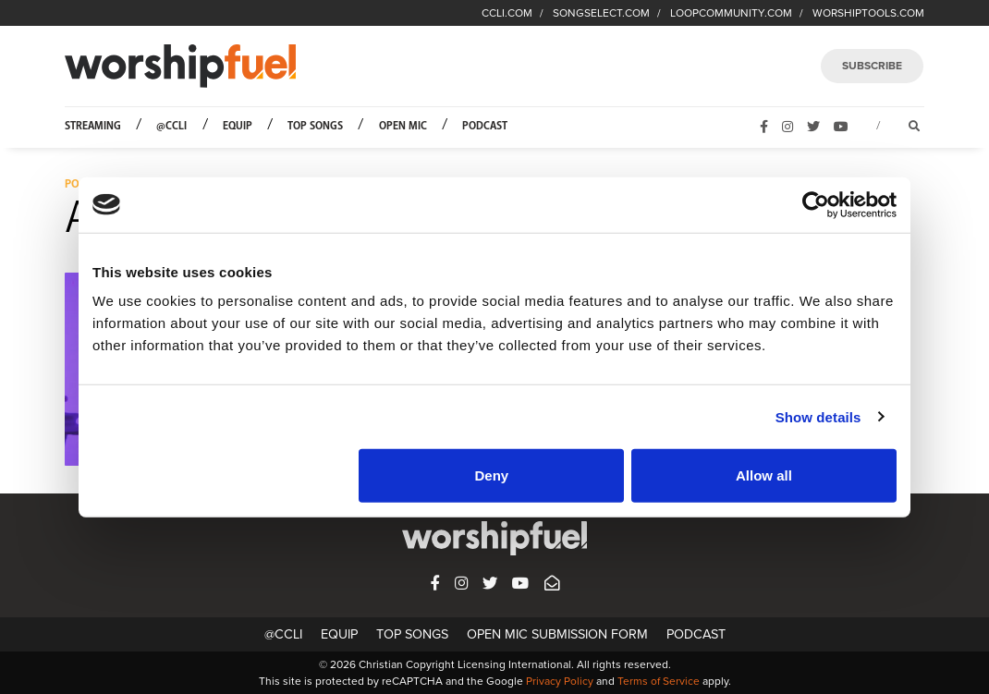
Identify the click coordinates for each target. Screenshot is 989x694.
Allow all (764, 475)
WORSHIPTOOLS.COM (868, 12)
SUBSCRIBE (872, 65)
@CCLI (171, 126)
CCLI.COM (507, 12)
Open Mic (403, 126)
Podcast (484, 126)
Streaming (93, 126)
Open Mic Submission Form (557, 634)
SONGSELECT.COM (601, 12)
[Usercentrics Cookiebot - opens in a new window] (816, 204)
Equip (237, 126)
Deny (492, 475)
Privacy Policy (559, 681)
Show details (818, 416)
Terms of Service (658, 681)
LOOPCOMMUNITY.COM (731, 12)
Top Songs (315, 126)
